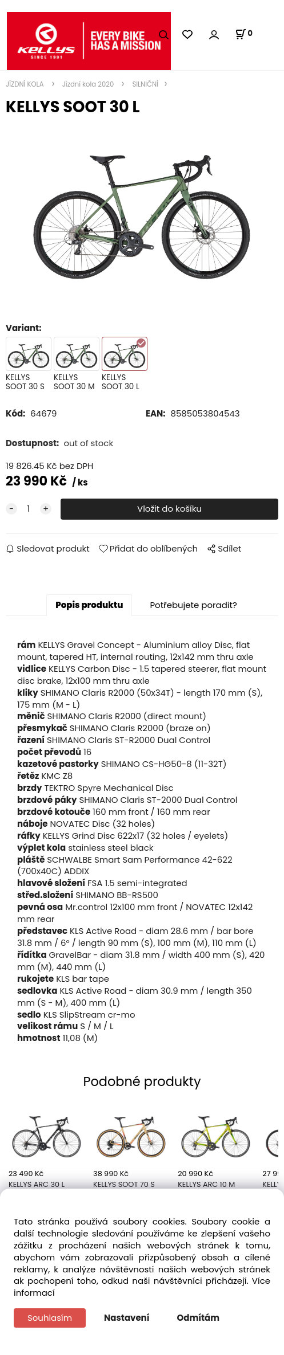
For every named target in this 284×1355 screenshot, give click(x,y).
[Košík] (244, 34)
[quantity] (28, 509)
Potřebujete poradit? (193, 605)
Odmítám (198, 1318)
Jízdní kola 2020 (88, 84)
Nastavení (126, 1318)
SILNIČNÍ (144, 84)
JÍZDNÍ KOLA (26, 84)
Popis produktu (89, 605)
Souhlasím (49, 1318)
